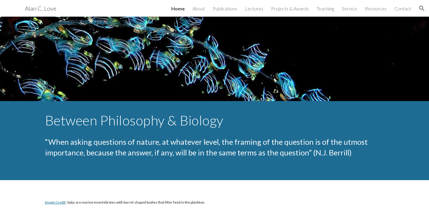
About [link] (198, 8)
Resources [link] (376, 8)
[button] (422, 8)
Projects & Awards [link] (290, 8)
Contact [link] (402, 8)
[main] (214, 120)
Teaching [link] (325, 8)
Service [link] (349, 8)
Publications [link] (225, 8)
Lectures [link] (254, 8)
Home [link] (178, 8)
